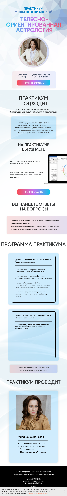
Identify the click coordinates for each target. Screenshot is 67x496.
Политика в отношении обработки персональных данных (33, 474)
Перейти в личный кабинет (41, 472)
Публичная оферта (23, 472)
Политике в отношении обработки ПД (39, 493)
